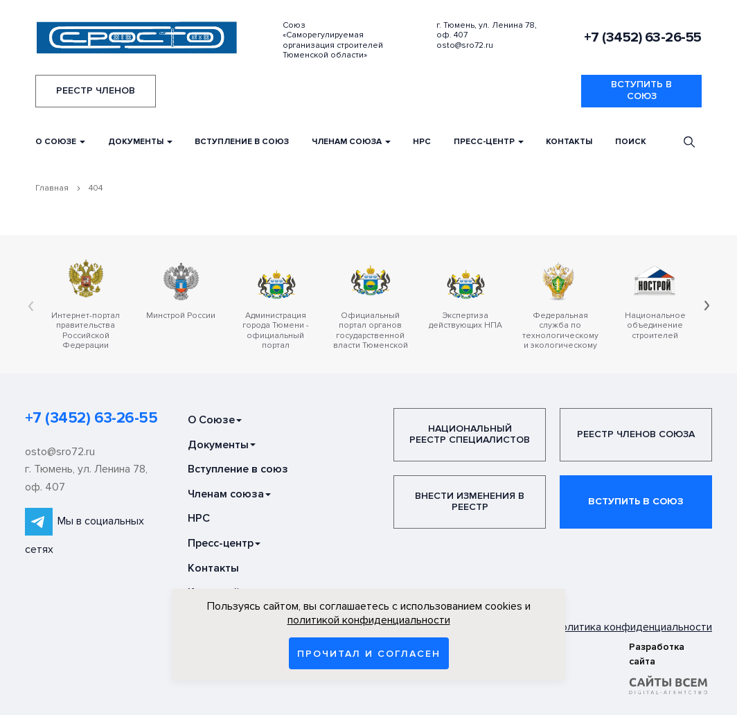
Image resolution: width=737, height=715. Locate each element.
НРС (422, 141)
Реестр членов (95, 90)
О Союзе (60, 141)
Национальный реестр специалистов (469, 434)
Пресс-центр (489, 141)
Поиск (630, 141)
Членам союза (351, 141)
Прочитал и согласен (369, 654)
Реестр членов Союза (636, 434)
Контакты (569, 141)
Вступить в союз (641, 90)
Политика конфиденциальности (632, 626)
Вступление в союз (242, 141)
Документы (140, 141)
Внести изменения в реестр (469, 501)
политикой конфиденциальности (368, 620)
